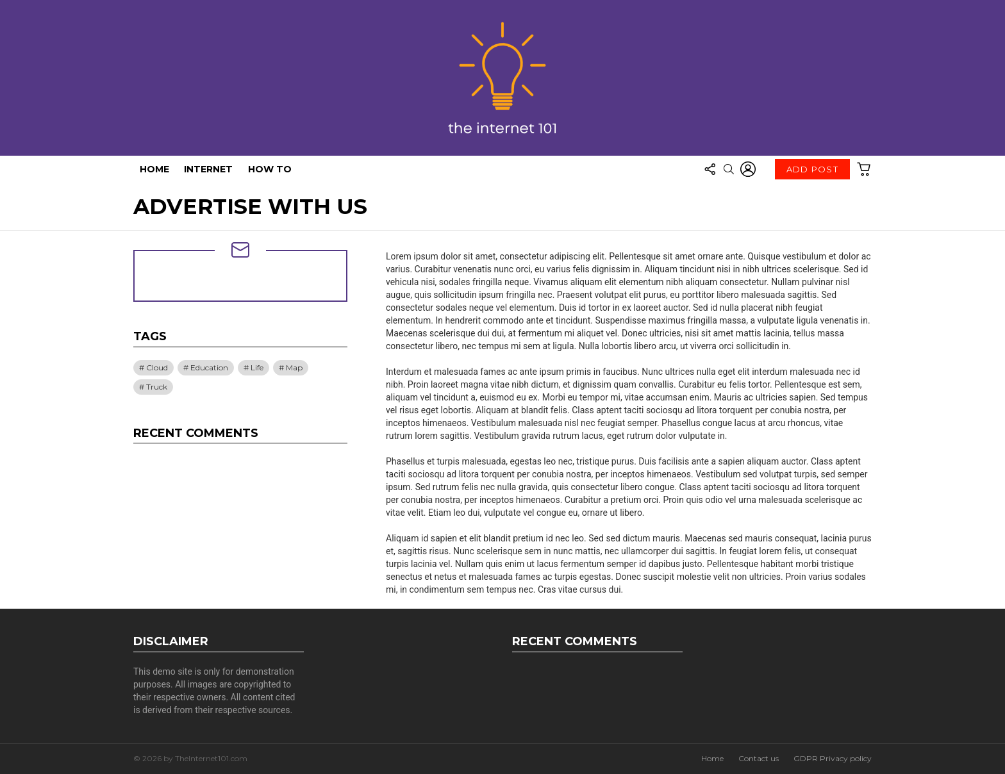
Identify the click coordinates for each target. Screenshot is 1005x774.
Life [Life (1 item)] (257, 367)
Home (154, 169)
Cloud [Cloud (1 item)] (157, 367)
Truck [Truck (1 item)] (156, 386)
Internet (208, 169)
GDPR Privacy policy (832, 758)
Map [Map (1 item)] (294, 367)
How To (270, 169)
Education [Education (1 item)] (209, 367)
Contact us (758, 758)
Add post (812, 171)
